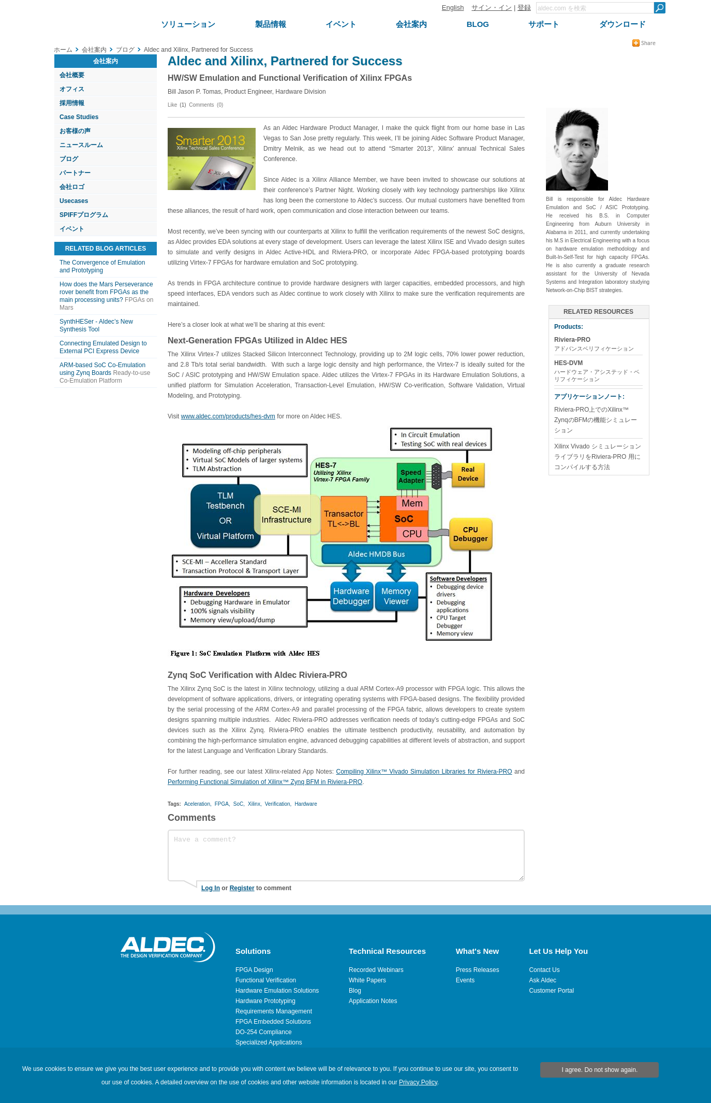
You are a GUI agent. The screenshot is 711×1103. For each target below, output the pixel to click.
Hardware (305, 804)
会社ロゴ (72, 187)
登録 (524, 7)
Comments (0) (206, 105)
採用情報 (72, 103)
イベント (72, 229)
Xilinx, (255, 804)
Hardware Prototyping (265, 1001)
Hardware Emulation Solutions (277, 990)
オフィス (72, 89)
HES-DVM (568, 363)
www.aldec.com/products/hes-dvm (228, 416)
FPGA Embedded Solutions (273, 1021)
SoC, (239, 804)
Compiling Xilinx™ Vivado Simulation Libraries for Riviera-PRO (424, 771)
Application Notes (373, 1001)
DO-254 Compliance (263, 1032)
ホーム (63, 49)
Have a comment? (346, 855)
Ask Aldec (542, 980)
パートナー (75, 173)
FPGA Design (254, 970)
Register (242, 888)
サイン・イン (491, 7)
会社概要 (72, 75)
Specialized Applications (268, 1042)
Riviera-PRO (572, 339)
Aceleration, (198, 804)
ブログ (69, 159)
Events (465, 980)
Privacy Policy (418, 1082)
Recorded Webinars (376, 970)
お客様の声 (75, 131)
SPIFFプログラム (84, 215)
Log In (210, 888)
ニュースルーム (81, 145)
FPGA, (222, 804)
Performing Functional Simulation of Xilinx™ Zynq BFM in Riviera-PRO (265, 782)
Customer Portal (551, 990)
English (453, 7)
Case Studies (79, 117)
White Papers (367, 980)
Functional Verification (265, 980)
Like (172, 105)
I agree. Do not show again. (599, 1069)
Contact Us (544, 970)
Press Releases (477, 970)
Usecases (74, 201)
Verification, (278, 804)
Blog (355, 990)
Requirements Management (273, 1011)
